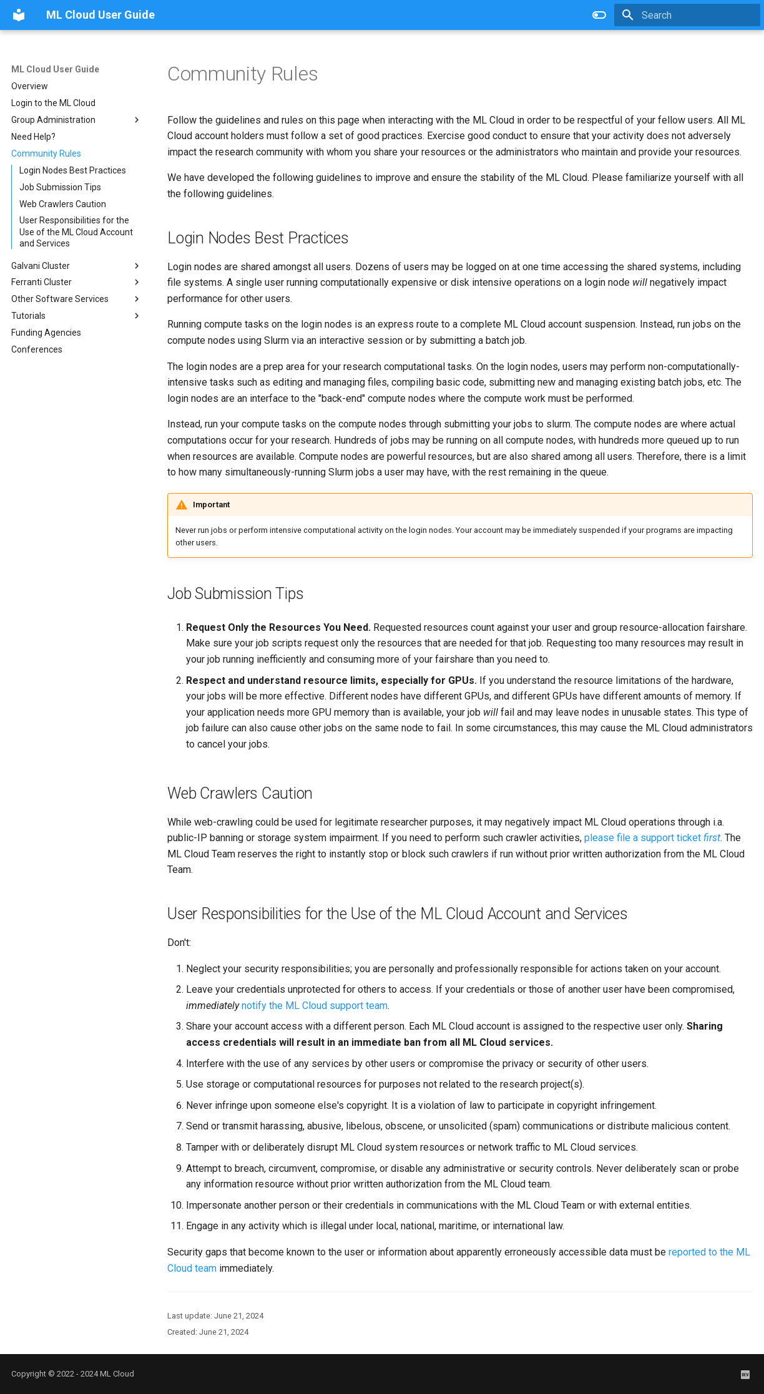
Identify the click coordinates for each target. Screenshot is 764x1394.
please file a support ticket (652, 838)
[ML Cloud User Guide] (18, 14)
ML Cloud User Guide (55, 69)
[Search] (687, 15)
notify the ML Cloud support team (315, 1005)
